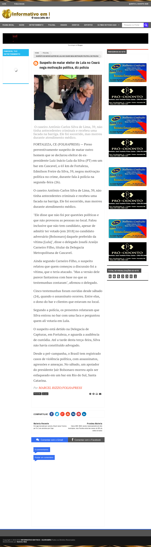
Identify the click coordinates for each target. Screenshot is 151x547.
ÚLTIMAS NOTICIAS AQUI (107, 25)
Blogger (80, 45)
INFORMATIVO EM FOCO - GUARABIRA (36, 540)
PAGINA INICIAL (8, 25)
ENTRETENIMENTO (36, 25)
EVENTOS (75, 25)
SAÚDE (21, 25)
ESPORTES (88, 25)
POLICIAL (51, 25)
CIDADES (63, 25)
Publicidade (19, 4)
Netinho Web (22, 542)
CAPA (4, 4)
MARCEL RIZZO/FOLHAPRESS (60, 387)
